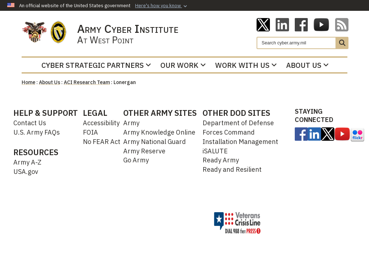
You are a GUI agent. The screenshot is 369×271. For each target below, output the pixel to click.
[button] (161, 5)
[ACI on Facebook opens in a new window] (301, 24)
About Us (307, 65)
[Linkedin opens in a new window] (282, 24)
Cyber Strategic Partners (96, 65)
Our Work (183, 65)
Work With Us (246, 65)
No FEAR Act (101, 141)
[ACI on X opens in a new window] (263, 24)
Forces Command (229, 132)
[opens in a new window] (301, 133)
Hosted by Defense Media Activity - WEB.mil (150, 222)
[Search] (296, 43)
